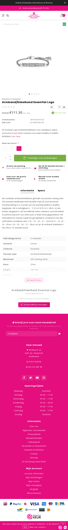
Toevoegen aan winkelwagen (40, 158)
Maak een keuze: (10, 143)
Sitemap (34, 457)
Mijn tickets (34, 481)
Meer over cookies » (38, 527)
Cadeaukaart (34, 442)
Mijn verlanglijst (34, 485)
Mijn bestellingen (34, 477)
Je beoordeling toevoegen (34, 305)
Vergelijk (34, 489)
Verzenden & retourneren (34, 446)
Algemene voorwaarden (34, 430)
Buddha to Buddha (11, 99)
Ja (63, 524)
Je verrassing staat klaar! (34, 461)
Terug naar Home (11, 24)
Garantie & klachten (34, 450)
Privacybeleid (34, 434)
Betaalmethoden (34, 438)
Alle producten (34, 493)
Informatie (27, 190)
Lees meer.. (16, 136)
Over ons (34, 426)
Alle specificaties (34, 280)
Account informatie (34, 473)
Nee (25, 527)
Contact (34, 453)
